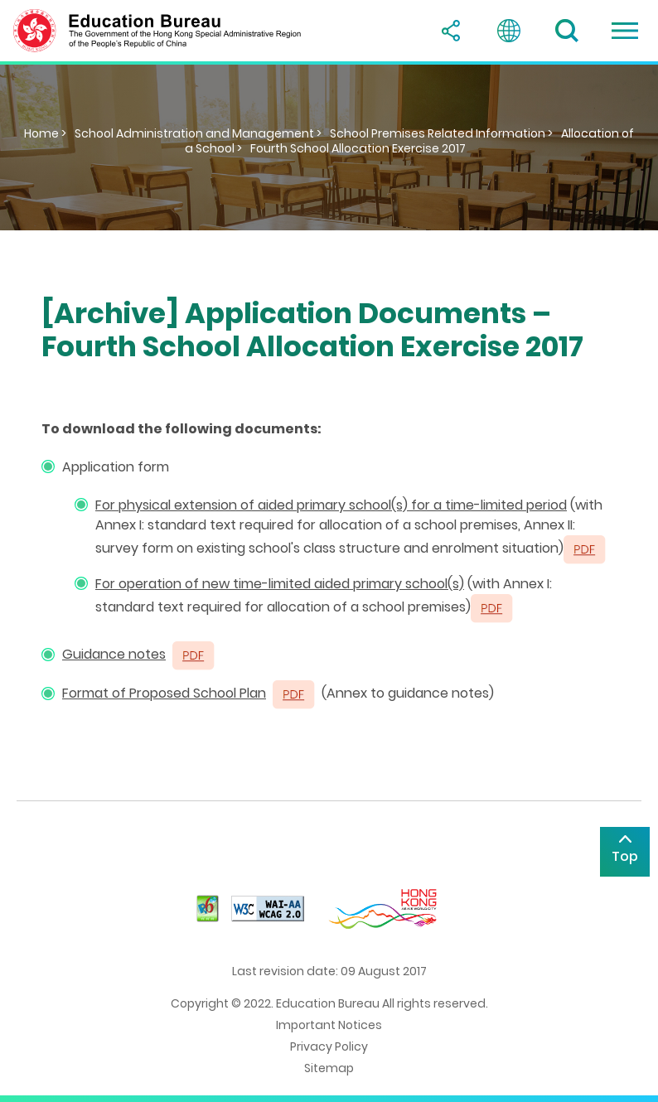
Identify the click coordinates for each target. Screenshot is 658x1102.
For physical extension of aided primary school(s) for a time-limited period (331, 505)
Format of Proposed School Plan (164, 693)
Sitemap (329, 1068)
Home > (45, 133)
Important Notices (329, 1025)
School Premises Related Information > (441, 133)
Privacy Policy (329, 1046)
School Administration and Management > (198, 133)
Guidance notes (114, 654)
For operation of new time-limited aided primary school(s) (279, 583)
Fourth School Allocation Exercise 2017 (358, 148)
